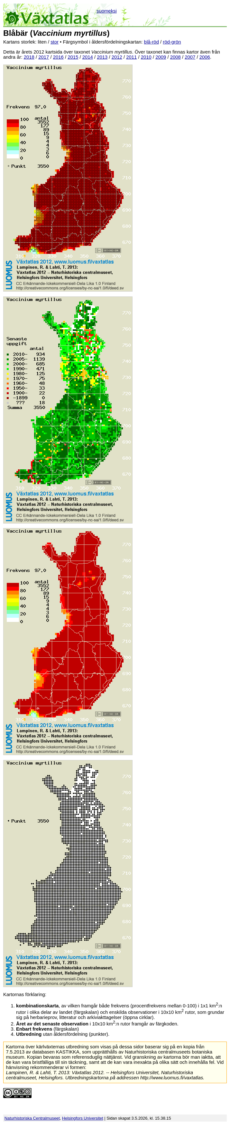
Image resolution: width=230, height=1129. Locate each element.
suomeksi (107, 11)
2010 (146, 57)
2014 (87, 57)
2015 (73, 57)
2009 (160, 57)
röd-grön (172, 42)
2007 (190, 57)
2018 (29, 57)
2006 (204, 57)
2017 (43, 57)
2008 (175, 57)
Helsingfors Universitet (82, 1118)
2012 (117, 57)
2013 (102, 57)
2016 (58, 57)
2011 (131, 57)
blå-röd (151, 42)
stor (55, 42)
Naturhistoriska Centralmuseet (32, 1118)
